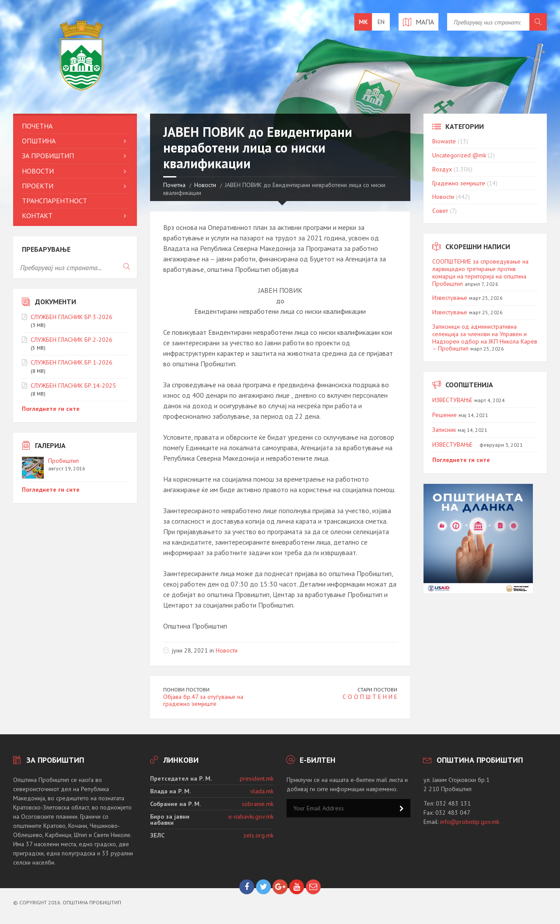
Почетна (174, 185)
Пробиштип (63, 461)
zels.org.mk (258, 835)
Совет (440, 211)
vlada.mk (261, 791)
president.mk (256, 778)
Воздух (442, 169)
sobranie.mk (257, 804)
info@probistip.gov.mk (469, 822)
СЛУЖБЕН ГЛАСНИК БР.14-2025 (73, 385)
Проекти (37, 185)
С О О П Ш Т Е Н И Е (370, 697)
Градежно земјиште (458, 183)
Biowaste (444, 141)
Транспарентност (54, 200)
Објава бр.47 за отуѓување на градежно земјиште (203, 700)
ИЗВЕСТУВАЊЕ (452, 400)
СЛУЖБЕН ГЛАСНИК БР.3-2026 (71, 317)
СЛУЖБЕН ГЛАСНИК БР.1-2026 (71, 362)
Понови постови (186, 689)
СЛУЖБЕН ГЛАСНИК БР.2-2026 (71, 340)
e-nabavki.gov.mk (250, 816)
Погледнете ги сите (51, 409)
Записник (444, 430)
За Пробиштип (48, 155)
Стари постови (377, 689)
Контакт (37, 215)
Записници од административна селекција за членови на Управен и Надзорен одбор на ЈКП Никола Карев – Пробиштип (484, 337)
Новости (205, 185)
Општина (39, 140)
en (381, 22)
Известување (449, 298)
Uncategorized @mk (459, 155)
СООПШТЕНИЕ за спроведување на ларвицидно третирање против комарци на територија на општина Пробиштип (480, 272)
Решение (444, 415)
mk (363, 22)
